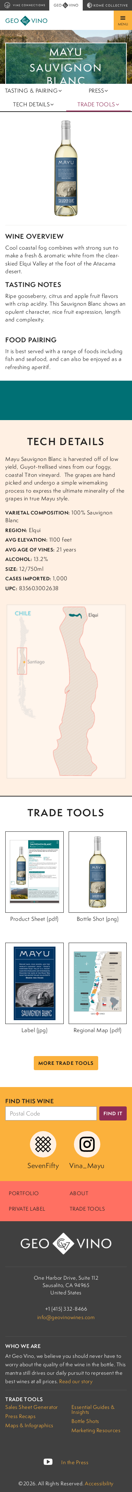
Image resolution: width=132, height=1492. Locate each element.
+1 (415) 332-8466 (66, 1308)
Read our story (76, 1381)
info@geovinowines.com (66, 1317)
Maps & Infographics (29, 1425)
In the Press (74, 1462)
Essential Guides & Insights (93, 1409)
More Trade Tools (66, 1063)
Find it (112, 1113)
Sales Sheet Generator (31, 1407)
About (79, 1193)
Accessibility (99, 1483)
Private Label (27, 1208)
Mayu (65, 52)
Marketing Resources (96, 1430)
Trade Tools (87, 1208)
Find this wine (29, 1101)
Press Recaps (20, 1416)
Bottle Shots (85, 1421)
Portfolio (24, 1193)
